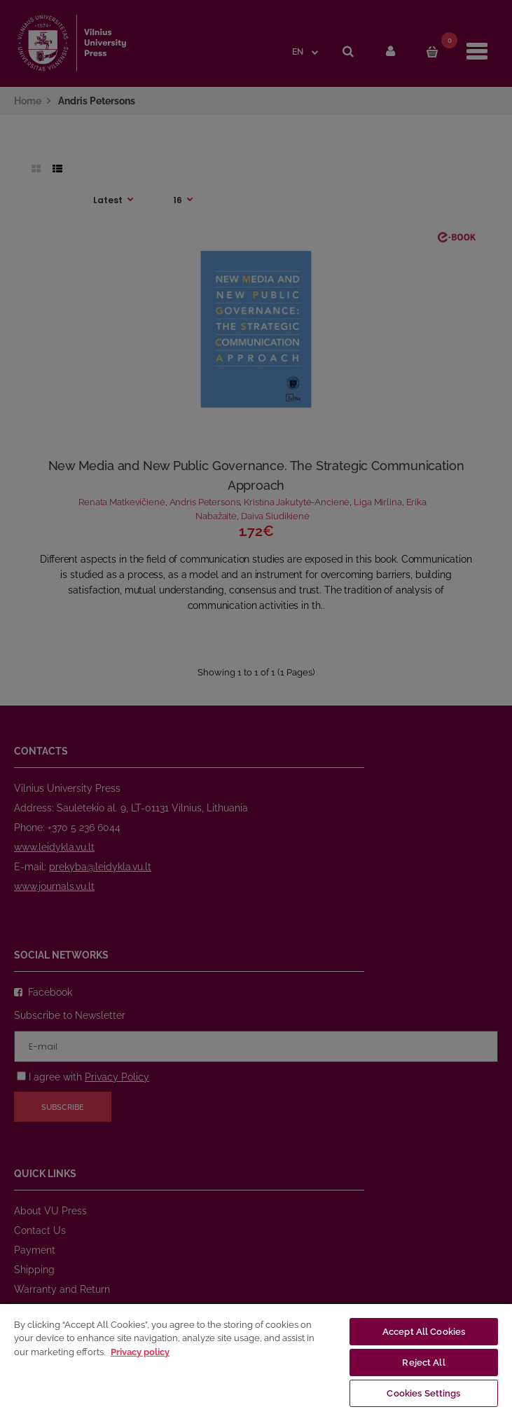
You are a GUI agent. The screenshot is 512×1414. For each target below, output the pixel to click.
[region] (256, 1358)
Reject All (423, 1362)
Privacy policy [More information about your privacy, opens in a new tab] (140, 1352)
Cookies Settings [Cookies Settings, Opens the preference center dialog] (423, 1393)
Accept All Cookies (423, 1331)
